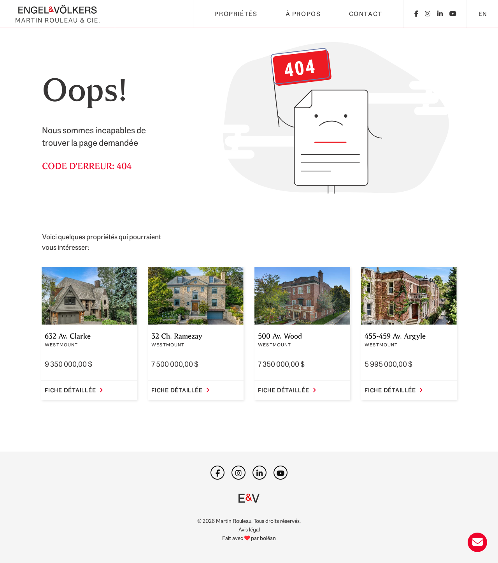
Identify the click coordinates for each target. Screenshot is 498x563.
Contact (365, 14)
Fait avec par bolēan (249, 538)
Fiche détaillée (74, 390)
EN (483, 14)
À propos (303, 14)
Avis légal (249, 529)
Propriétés (235, 14)
